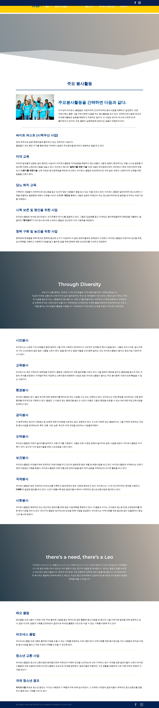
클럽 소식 (89, 10)
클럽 (47, 10)
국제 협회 (36, 10)
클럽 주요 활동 (61, 10)
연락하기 (123, 10)
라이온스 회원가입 (106, 10)
